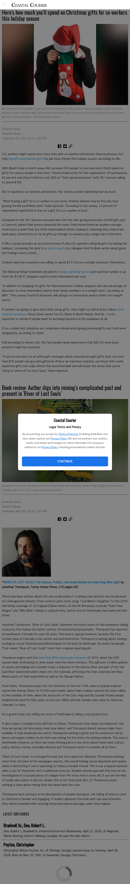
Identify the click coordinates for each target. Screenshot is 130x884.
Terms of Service (68, 434)
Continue (64, 461)
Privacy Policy (59, 438)
